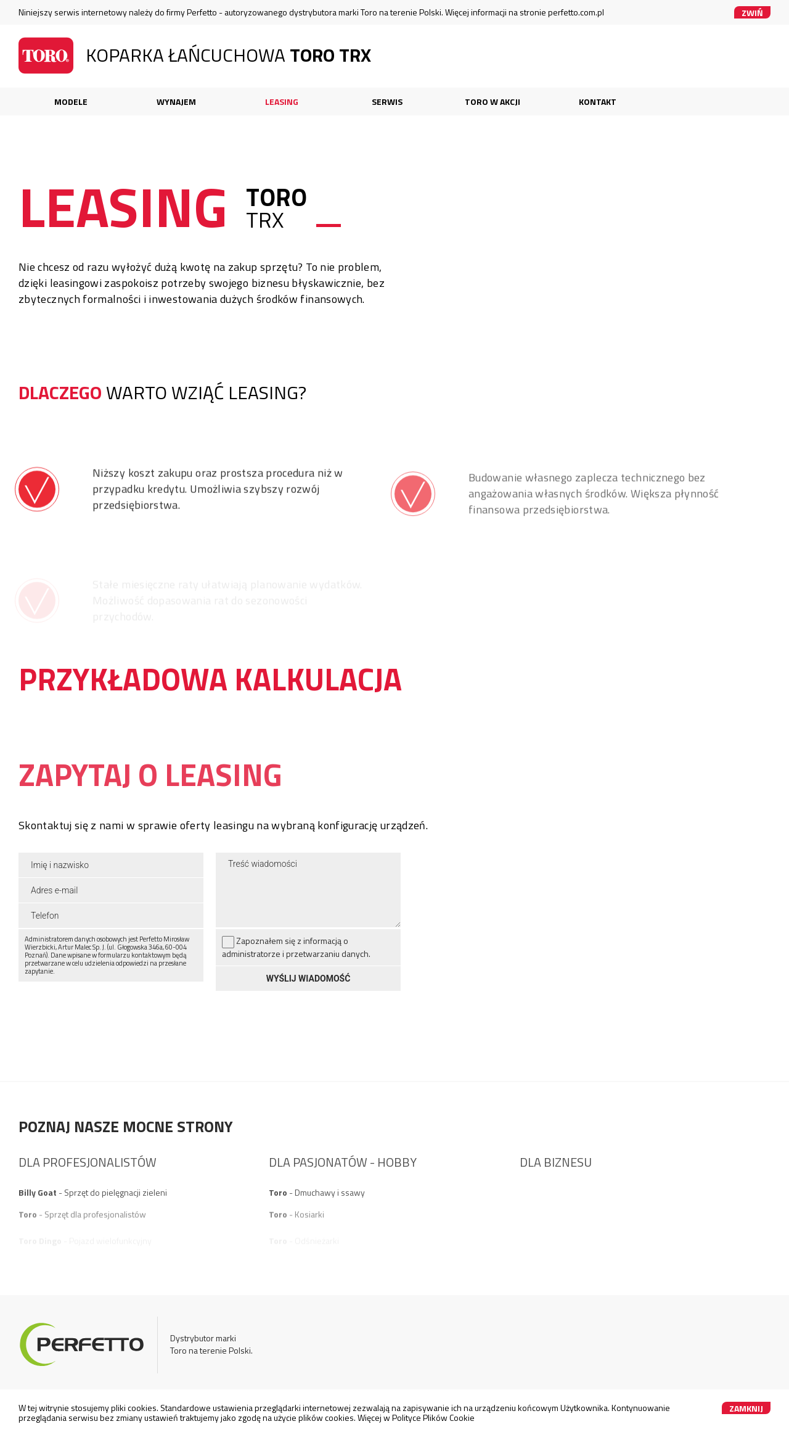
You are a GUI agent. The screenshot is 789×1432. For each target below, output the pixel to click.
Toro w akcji (492, 101)
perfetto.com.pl (576, 12)
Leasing (281, 101)
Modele (71, 101)
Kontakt (597, 101)
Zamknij (746, 1408)
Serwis (387, 101)
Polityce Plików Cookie (433, 1417)
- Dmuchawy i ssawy (317, 1218)
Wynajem (176, 101)
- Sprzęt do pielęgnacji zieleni (92, 1218)
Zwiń (752, 12)
